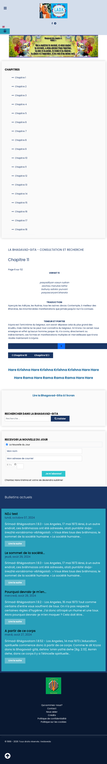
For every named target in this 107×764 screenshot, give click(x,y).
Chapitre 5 (21, 113)
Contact (51, 708)
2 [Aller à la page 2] (32, 346)
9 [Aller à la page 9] (83, 346)
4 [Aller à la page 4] (47, 346)
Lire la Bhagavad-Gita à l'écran (54, 395)
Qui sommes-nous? (51, 705)
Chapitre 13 (21, 184)
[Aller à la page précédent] (19, 346)
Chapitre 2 (20, 86)
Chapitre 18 (21, 229)
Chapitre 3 (20, 95)
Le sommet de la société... (25, 553)
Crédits (52, 715)
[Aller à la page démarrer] (12, 346)
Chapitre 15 (21, 202)
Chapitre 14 (21, 193)
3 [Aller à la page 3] (40, 346)
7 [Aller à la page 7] (68, 346)
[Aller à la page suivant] (98, 346)
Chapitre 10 (21, 158)
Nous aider (52, 711)
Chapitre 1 (20, 77)
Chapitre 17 (21, 220)
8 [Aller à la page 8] (75, 346)
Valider (60, 418)
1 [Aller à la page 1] (25, 346)
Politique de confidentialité (51, 718)
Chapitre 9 (20, 149)
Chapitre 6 (21, 122)
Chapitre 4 (21, 104)
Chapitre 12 (21, 175)
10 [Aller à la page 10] (90, 346)
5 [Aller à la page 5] (54, 346)
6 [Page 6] (61, 346)
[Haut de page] (7, 757)
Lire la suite (15, 543)
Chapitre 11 (21, 167)
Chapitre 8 (21, 140)
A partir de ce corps (20, 631)
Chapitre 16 (21, 211)
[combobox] (28, 418)
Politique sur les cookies (53, 722)
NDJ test (11, 514)
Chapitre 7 (21, 131)
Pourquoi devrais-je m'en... (25, 592)
